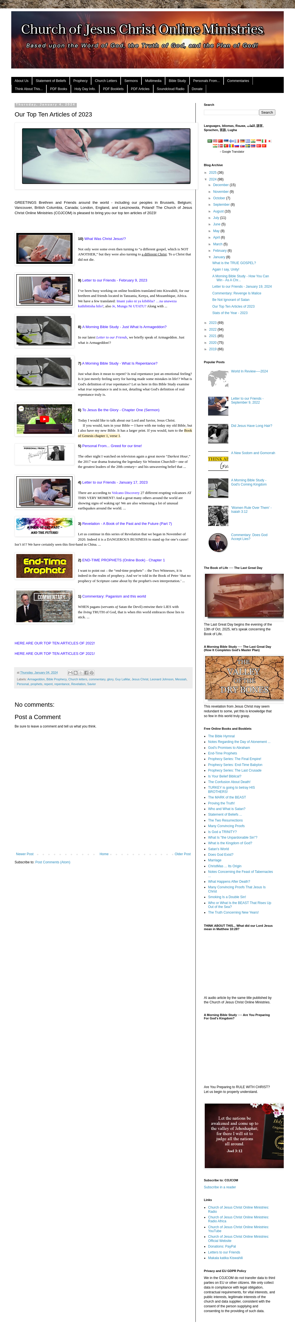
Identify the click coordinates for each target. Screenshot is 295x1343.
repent (48, 684)
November (221, 192)
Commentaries (238, 81)
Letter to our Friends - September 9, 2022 (247, 400)
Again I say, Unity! (225, 269)
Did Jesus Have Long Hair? (251, 426)
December (221, 185)
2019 (213, 349)
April (217, 237)
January (219, 257)
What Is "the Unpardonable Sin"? (232, 837)
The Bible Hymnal (221, 736)
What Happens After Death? (229, 882)
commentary (97, 679)
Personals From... (206, 81)
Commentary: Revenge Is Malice (236, 293)
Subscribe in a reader (220, 1187)
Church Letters (106, 81)
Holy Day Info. (85, 89)
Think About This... (29, 89)
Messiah (180, 679)
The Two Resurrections (225, 820)
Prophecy (80, 81)
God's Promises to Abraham (229, 748)
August (219, 211)
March (218, 244)
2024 (213, 179)
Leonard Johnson (162, 679)
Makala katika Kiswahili (225, 1258)
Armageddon (36, 679)
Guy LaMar (122, 679)
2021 (213, 336)
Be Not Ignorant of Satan (230, 300)
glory (110, 679)
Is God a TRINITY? (222, 832)
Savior (91, 684)
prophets (36, 684)
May (216, 231)
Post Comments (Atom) (52, 862)
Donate (197, 89)
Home (104, 854)
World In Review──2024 (249, 371)
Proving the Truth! (221, 803)
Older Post (183, 854)
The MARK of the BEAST (227, 797)
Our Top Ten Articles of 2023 (233, 306)
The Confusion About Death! (229, 782)
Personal (23, 684)
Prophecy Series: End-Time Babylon (235, 765)
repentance (61, 684)
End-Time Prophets (222, 753)
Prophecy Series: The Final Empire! (234, 759)
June (217, 224)
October (219, 198)
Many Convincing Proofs (226, 826)
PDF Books (58, 89)
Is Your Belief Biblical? (224, 776)
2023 (213, 323)
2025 (213, 173)
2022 (213, 329)
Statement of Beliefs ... (225, 814)
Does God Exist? (220, 855)
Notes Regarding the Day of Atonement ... (239, 742)
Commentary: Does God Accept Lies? (249, 537)
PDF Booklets (113, 89)
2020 (213, 343)
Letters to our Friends (224, 1252)
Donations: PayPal (222, 1246)
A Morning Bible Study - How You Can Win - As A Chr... (240, 278)
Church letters (77, 679)
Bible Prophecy (56, 679)
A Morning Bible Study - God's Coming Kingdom (249, 482)
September (222, 205)
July (216, 218)
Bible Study (177, 81)
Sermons (131, 81)
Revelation (78, 684)
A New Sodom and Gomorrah (253, 453)
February (220, 251)
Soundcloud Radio (170, 89)
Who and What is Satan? (227, 809)
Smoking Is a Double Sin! (227, 897)
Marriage (214, 860)
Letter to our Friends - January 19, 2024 (242, 287)
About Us (21, 81)
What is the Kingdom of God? (230, 843)
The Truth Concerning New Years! (233, 912)
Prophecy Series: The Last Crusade (235, 770)
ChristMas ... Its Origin (225, 866)
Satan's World (218, 849)
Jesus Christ (140, 679)
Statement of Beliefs (51, 81)
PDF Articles (140, 89)
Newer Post (24, 854)
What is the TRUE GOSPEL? (234, 263)
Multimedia (153, 81)
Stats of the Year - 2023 (229, 313)
